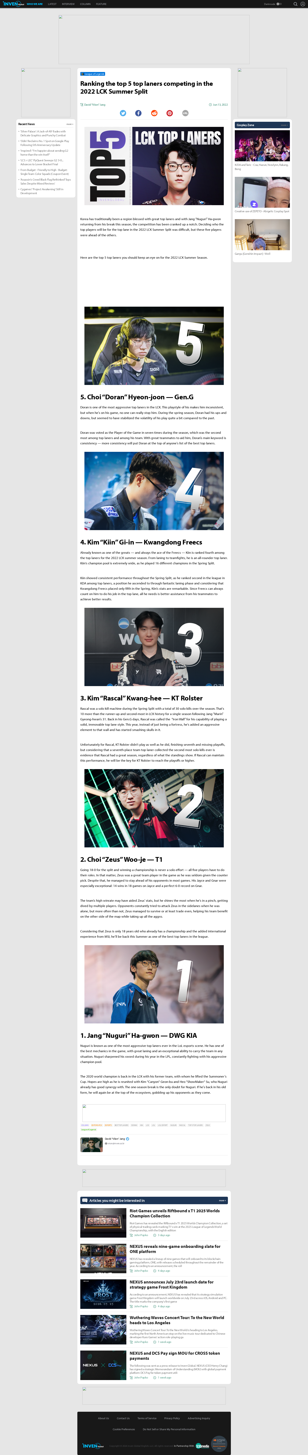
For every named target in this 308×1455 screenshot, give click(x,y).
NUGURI (173, 1125)
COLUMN (85, 4)
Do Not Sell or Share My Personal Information (169, 1429)
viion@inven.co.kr (116, 1143)
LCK (147, 1125)
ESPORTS (108, 1125)
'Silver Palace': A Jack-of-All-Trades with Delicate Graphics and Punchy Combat (43, 133)
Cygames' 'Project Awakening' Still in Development (41, 191)
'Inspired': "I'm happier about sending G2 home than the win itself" (44, 152)
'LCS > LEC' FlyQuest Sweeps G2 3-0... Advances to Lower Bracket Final (41, 162)
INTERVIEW (68, 4)
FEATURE (101, 4)
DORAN (134, 1125)
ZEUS (208, 1125)
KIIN (141, 1125)
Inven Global (13, 4)
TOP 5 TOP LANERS (195, 1125)
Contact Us (123, 1418)
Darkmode (269, 4)
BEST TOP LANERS (121, 1125)
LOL (153, 1125)
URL (185, 113)
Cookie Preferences (124, 1429)
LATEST (52, 4)
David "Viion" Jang (115, 1138)
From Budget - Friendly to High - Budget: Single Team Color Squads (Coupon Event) (44, 172)
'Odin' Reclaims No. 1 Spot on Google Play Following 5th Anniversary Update (44, 143)
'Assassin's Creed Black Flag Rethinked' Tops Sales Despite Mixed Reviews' (45, 181)
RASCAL (182, 1125)
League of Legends (88, 1129)
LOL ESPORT (162, 1125)
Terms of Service (147, 1418)
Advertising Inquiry (199, 1418)
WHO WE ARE (35, 4)
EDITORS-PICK (97, 1125)
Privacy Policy (172, 1418)
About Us (103, 1418)
